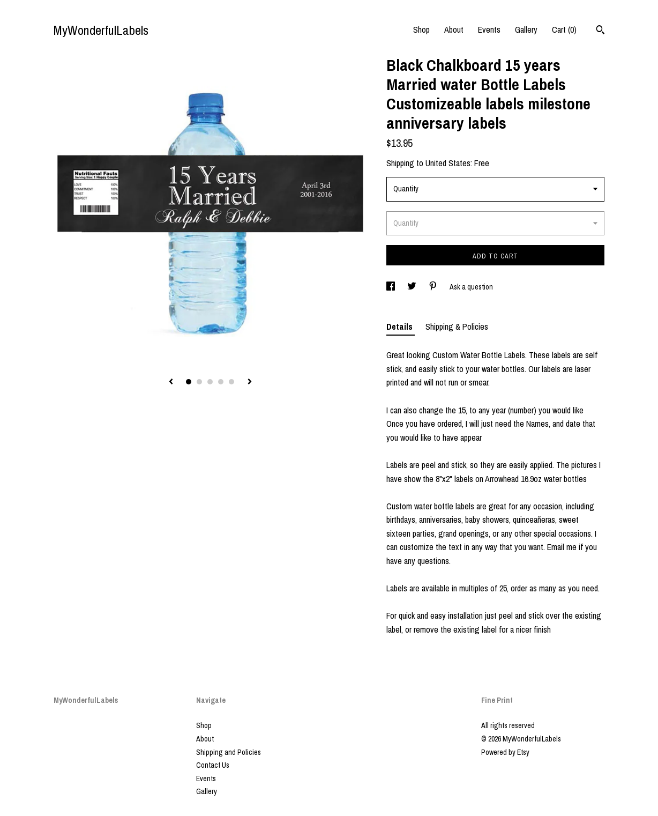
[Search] (600, 31)
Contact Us (212, 765)
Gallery (526, 29)
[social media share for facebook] (391, 287)
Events (489, 29)
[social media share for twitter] (412, 287)
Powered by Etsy (505, 752)
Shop (421, 29)
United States (447, 163)
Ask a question (471, 287)
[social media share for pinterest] (434, 287)
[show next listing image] (249, 382)
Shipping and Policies (228, 752)
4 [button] (220, 381)
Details (400, 326)
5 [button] (231, 381)
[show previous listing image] (171, 382)
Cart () (564, 29)
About (453, 29)
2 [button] (199, 381)
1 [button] (188, 381)
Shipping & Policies (456, 326)
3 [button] (210, 381)
